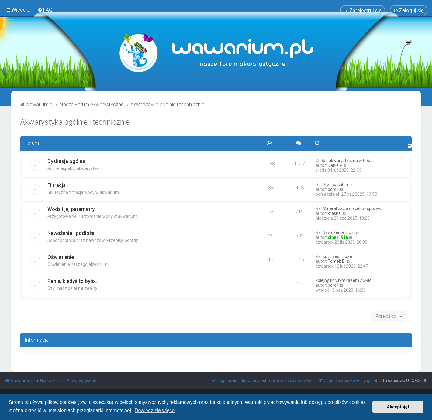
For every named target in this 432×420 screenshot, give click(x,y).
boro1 (333, 189)
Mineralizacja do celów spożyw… (353, 208)
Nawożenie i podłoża (71, 233)
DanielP (335, 165)
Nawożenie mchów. (341, 232)
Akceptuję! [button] (398, 407)
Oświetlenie (60, 257)
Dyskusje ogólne (66, 161)
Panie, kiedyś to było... (72, 281)
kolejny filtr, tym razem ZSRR (343, 280)
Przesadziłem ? (338, 184)
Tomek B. (337, 261)
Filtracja (56, 185)
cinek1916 (338, 237)
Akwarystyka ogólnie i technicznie (75, 121)
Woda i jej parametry (71, 209)
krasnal (335, 213)
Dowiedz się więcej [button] (155, 410)
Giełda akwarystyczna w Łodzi (345, 160)
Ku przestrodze (337, 256)
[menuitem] (45, 9)
